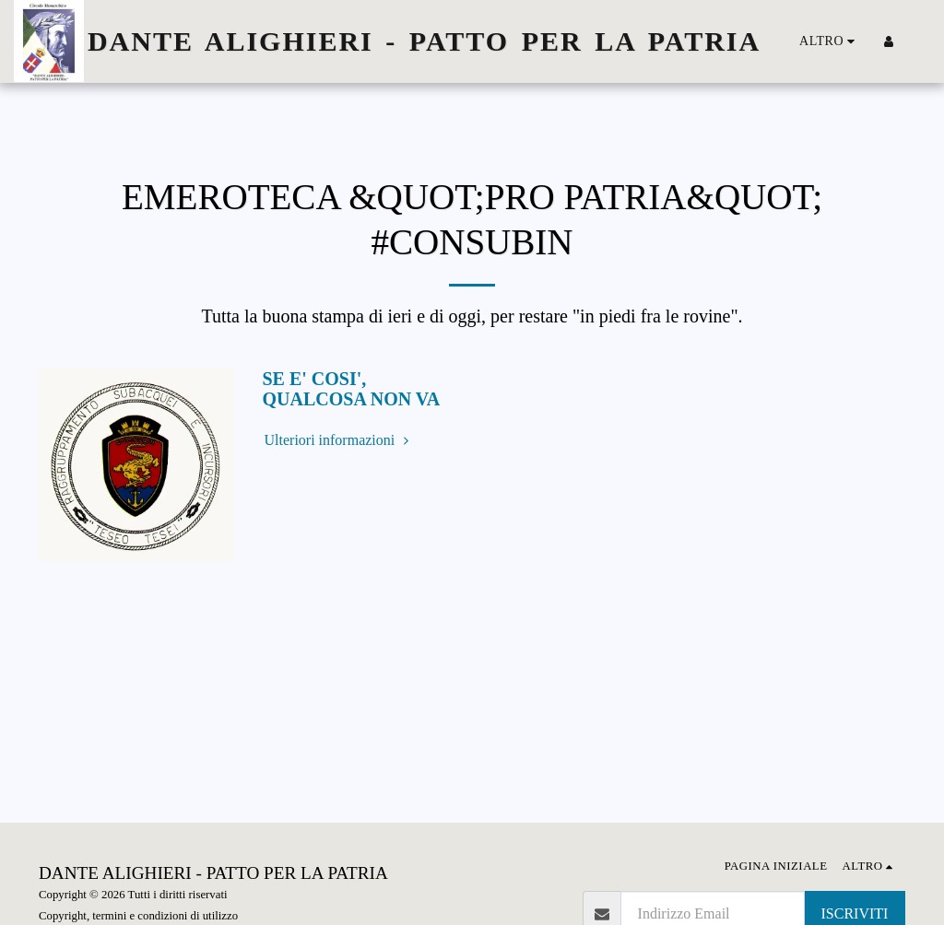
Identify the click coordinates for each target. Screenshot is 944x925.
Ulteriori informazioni (339, 440)
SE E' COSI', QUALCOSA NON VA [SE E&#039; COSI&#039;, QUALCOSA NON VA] (352, 389)
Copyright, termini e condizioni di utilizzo (138, 915)
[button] (916, 41)
